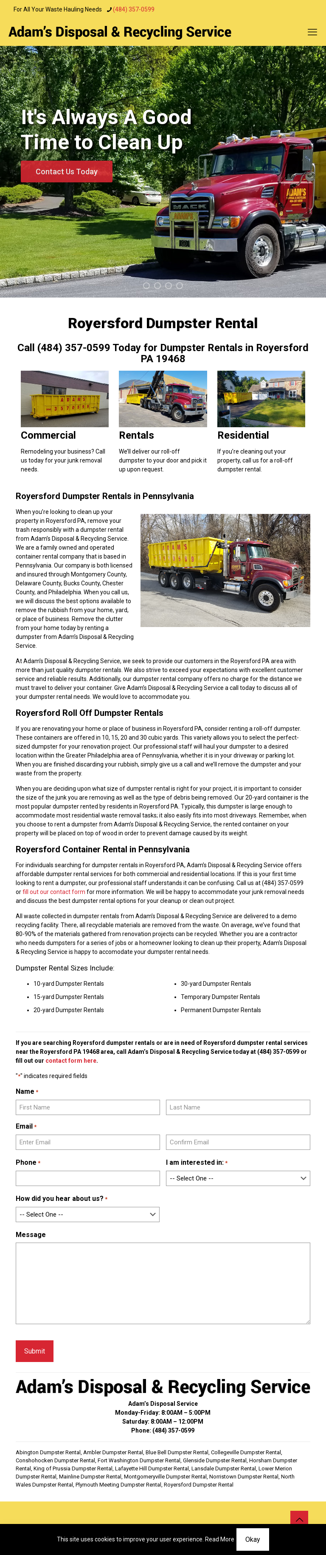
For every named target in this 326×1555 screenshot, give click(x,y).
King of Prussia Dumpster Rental (73, 1468)
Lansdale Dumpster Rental (223, 1468)
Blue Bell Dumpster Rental (177, 1452)
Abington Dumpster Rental (48, 1452)
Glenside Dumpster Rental (215, 1460)
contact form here (70, 1060)
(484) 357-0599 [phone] (134, 9)
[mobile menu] (312, 32)
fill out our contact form (53, 891)
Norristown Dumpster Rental (243, 1476)
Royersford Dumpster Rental (198, 1484)
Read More (219, 1539)
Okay (252, 1539)
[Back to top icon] (299, 1520)
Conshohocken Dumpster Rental (55, 1460)
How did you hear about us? (61, 1199)
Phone (28, 1162)
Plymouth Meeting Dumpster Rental (118, 1484)
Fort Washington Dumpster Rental (139, 1460)
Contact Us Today (67, 171)
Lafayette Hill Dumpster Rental (152, 1468)
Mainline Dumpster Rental (90, 1476)
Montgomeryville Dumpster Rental (165, 1476)
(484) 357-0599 (278, 1051)
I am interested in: (197, 1162)
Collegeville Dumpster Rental (246, 1452)
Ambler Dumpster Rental (113, 1452)
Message (31, 1235)
